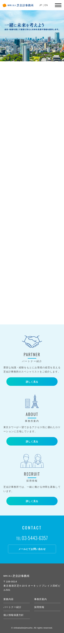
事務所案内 (40, 599)
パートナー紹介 (12, 607)
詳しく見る (32, 381)
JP (40, 5)
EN (46, 5)
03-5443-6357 (35, 537)
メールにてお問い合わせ (32, 549)
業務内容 (8, 599)
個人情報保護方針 (13, 615)
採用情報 (39, 607)
